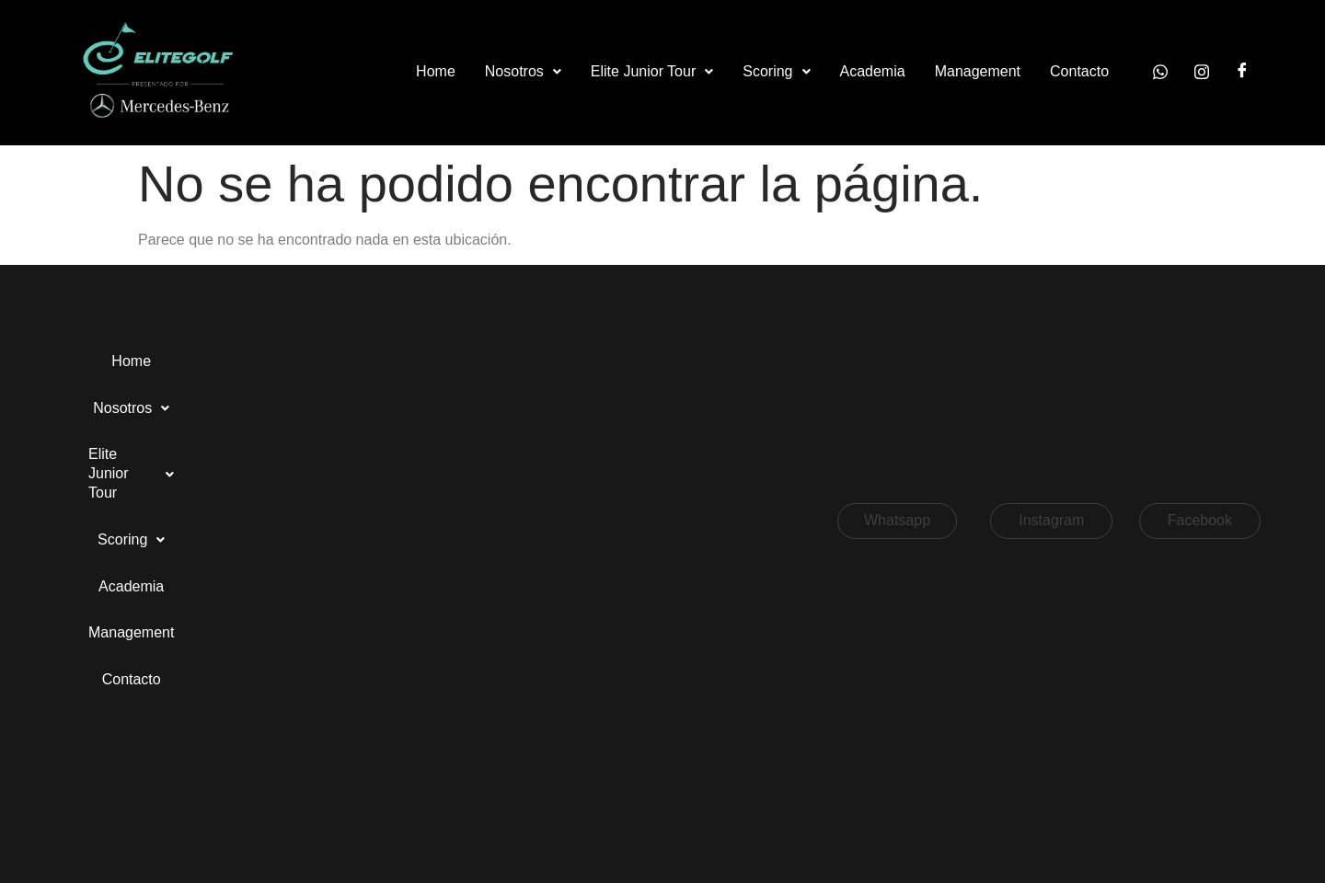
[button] (523, 72)
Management (977, 71)
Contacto (1079, 71)
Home (435, 71)
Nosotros (523, 71)
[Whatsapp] (1160, 72)
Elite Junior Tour (652, 71)
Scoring (776, 71)
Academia (872, 71)
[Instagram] (1202, 72)
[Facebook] (1242, 72)
